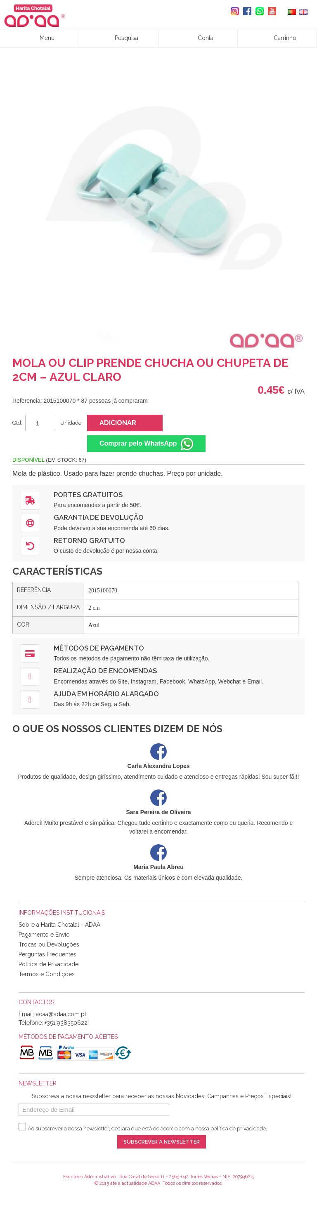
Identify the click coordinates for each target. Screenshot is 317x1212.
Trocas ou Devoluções (49, 944)
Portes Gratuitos (88, 495)
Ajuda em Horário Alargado (106, 694)
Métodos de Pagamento (99, 648)
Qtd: (17, 423)
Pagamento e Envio (44, 934)
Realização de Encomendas (105, 671)
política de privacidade (238, 1128)
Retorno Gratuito (89, 540)
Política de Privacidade (48, 964)
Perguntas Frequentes (47, 954)
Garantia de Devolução (99, 517)
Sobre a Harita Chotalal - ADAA (59, 924)
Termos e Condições (47, 974)
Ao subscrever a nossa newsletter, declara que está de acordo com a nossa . (147, 1128)
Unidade (70, 423)
